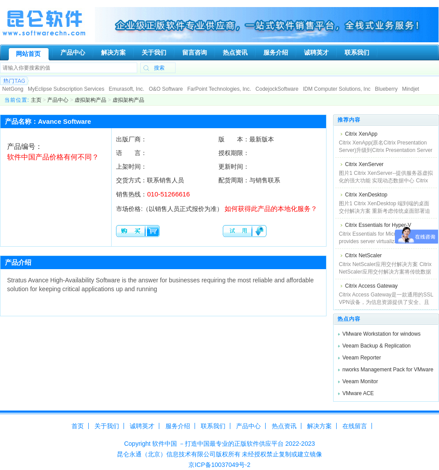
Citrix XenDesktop (366, 195)
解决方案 (319, 425)
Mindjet (410, 89)
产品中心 (57, 100)
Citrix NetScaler (363, 255)
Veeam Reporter (361, 358)
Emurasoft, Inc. (126, 89)
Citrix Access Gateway (371, 286)
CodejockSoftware (276, 89)
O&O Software (166, 89)
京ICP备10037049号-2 (219, 464)
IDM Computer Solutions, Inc (336, 89)
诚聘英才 (142, 425)
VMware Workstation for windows (381, 334)
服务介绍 (177, 425)
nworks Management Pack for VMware (387, 369)
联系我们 (213, 425)
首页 (77, 425)
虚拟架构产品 (90, 100)
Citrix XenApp (361, 134)
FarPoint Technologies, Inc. (219, 89)
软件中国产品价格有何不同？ (53, 157)
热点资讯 (284, 425)
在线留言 (354, 425)
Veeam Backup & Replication (376, 346)
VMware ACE (358, 393)
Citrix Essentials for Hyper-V (378, 225)
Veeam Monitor (360, 381)
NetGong (12, 89)
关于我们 (106, 425)
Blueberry (386, 89)
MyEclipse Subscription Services (66, 89)
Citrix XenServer (364, 164)
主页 (36, 100)
